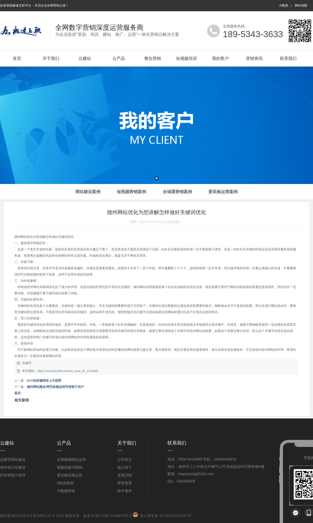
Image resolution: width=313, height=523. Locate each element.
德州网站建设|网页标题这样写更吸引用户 (55, 387)
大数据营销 (66, 491)
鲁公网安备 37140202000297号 (165, 516)
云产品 (118, 58)
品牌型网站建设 (13, 459)
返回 (17, 393)
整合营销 (152, 58)
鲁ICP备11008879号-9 (113, 516)
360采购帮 (65, 483)
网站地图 (301, 5)
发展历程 (124, 475)
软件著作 (124, 491)
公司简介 (124, 459)
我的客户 (220, 58)
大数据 (283, 5)
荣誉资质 (124, 483)
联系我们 (288, 58)
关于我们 (51, 58)
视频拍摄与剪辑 (69, 467)
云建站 (85, 58)
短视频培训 (186, 58)
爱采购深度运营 (69, 475)
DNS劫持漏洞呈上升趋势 (44, 380)
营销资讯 (254, 58)
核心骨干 (124, 467)
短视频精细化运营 (71, 459)
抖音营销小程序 (13, 475)
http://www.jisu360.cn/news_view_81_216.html (68, 371)
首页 (17, 58)
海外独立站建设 (13, 467)
